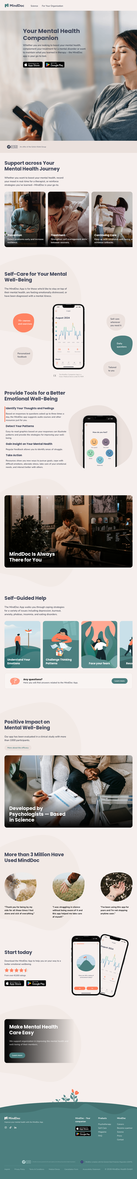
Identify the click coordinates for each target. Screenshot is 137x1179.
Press (119, 1135)
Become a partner (125, 1128)
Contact (120, 1139)
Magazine (102, 1132)
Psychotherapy (104, 1124)
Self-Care (102, 1128)
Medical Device (54, 1169)
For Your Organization (52, 5)
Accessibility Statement (91, 1169)
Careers (120, 1124)
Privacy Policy (19, 1169)
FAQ (100, 1135)
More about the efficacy (18, 747)
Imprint (7, 1169)
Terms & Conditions (36, 1169)
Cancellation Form (71, 1169)
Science (34, 5)
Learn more (120, 681)
